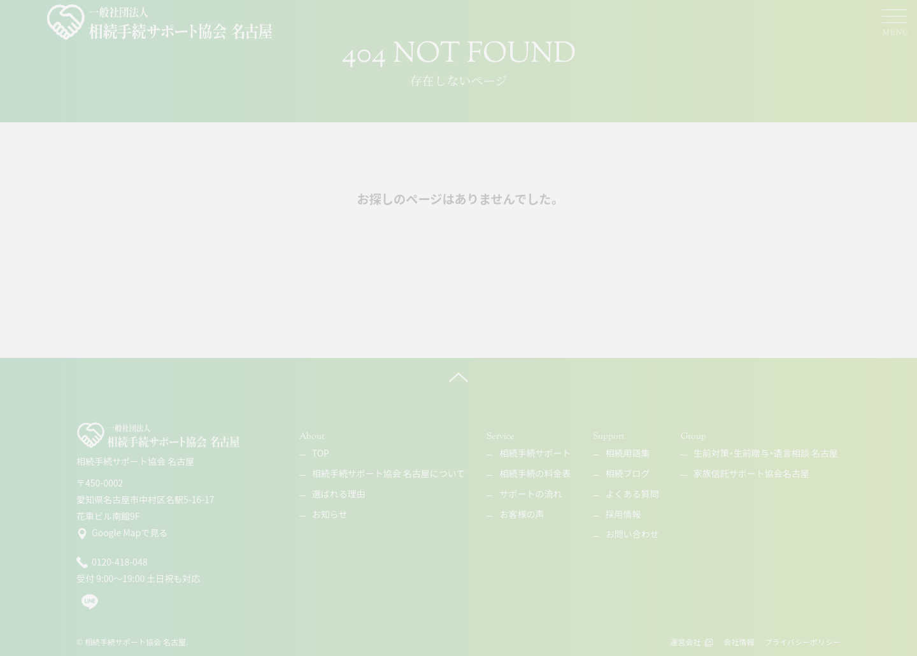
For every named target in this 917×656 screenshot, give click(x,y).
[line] (90, 607)
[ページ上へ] (458, 377)
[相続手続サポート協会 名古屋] (161, 22)
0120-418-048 (111, 562)
